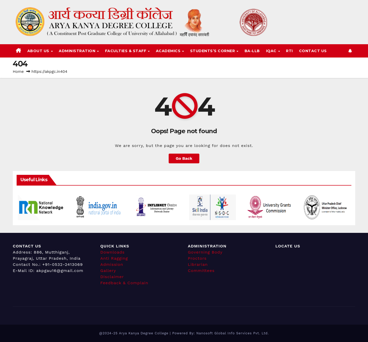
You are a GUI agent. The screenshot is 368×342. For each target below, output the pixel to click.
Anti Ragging (114, 258)
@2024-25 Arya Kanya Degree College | (135, 333)
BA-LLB (252, 51)
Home (18, 71)
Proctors (197, 258)
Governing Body (205, 252)
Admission (111, 264)
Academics (169, 51)
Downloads (112, 252)
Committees (201, 270)
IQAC (272, 51)
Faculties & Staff (126, 51)
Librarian (198, 264)
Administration (78, 51)
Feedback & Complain (124, 282)
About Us (39, 51)
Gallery (108, 270)
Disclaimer (112, 276)
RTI (289, 51)
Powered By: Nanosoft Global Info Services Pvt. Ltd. (220, 333)
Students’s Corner (213, 51)
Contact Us (313, 51)
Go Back (184, 158)
